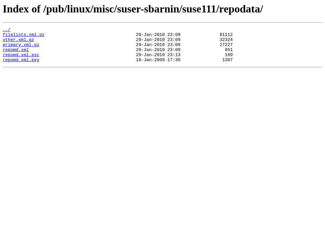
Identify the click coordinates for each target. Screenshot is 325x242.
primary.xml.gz (21, 48)
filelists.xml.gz (24, 36)
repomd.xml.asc (21, 60)
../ (6, 30)
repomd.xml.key (21, 67)
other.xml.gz (18, 42)
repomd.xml (16, 54)
